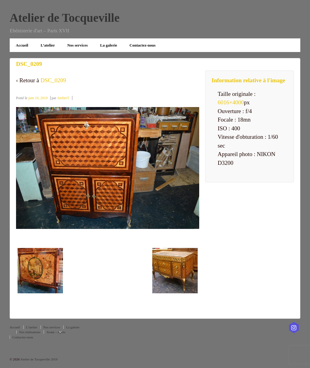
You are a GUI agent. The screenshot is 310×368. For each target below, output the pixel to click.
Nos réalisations (30, 332)
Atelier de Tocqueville (65, 17)
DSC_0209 (53, 80)
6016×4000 (231, 102)
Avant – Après (55, 332)
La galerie (108, 45)
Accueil (22, 45)
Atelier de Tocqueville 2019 (39, 359)
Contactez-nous (143, 45)
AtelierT (63, 98)
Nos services (77, 45)
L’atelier (48, 45)
